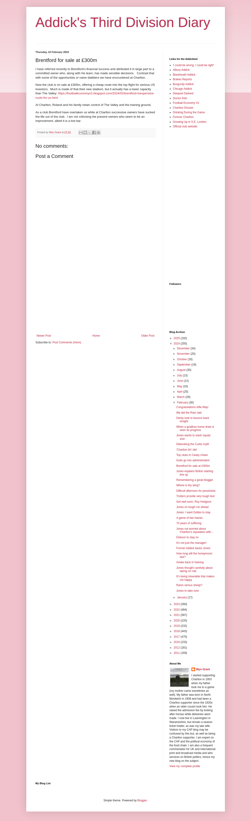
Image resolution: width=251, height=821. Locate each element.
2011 (177, 653)
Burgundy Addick (183, 84)
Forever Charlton (183, 117)
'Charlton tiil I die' (186, 449)
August (181, 370)
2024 (177, 343)
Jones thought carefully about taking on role (194, 569)
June (180, 380)
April (180, 391)
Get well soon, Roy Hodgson (193, 501)
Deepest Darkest (183, 93)
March (181, 397)
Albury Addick (181, 69)
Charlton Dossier (183, 107)
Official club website (185, 126)
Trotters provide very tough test (195, 496)
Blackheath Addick (184, 74)
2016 (177, 642)
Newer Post (44, 335)
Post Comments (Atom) (66, 342)
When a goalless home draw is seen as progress (195, 428)
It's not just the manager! (191, 542)
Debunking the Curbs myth (192, 444)
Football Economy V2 (186, 103)
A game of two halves (189, 518)
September (184, 364)
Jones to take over (187, 590)
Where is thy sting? (188, 485)
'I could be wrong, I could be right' (193, 65)
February (183, 402)
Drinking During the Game (189, 112)
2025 (177, 338)
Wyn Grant (203, 669)
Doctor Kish (180, 98)
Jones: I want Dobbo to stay (193, 512)
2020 (177, 620)
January (182, 597)
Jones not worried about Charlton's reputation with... (194, 530)
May (180, 386)
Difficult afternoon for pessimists (195, 490)
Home (96, 335)
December (184, 348)
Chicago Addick (182, 88)
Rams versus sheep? (189, 585)
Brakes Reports (182, 79)
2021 (177, 615)
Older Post (147, 335)
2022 (177, 609)
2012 (177, 647)
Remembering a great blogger (194, 480)
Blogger (142, 800)
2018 (177, 631)
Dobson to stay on (187, 537)
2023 (177, 604)
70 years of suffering (188, 523)
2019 (177, 625)
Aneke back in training (189, 562)
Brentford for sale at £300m (193, 465)
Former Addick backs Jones (193, 548)
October (182, 359)
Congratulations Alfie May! (192, 407)
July (180, 375)
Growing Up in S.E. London (189, 121)
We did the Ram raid (188, 412)
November (184, 353)
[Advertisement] (96, 296)
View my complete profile (184, 766)
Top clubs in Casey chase (192, 455)
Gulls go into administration (193, 460)
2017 (177, 636)
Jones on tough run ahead (192, 507)
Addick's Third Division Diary (123, 22)
